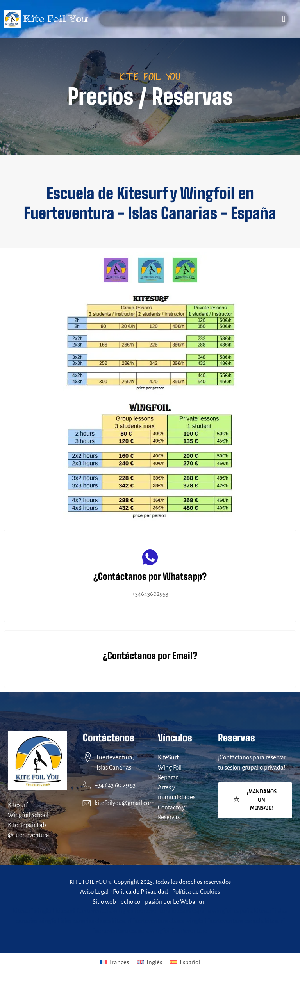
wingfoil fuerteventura (141, 910)
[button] (283, 19)
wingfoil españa (232, 910)
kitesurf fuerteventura (83, 910)
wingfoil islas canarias (66, 920)
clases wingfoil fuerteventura (206, 920)
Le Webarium (190, 901)
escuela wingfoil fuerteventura (168, 930)
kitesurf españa (191, 910)
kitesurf (22, 910)
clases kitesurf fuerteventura (131, 920)
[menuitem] (82, 962)
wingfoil (44, 910)
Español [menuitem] (238, 962)
